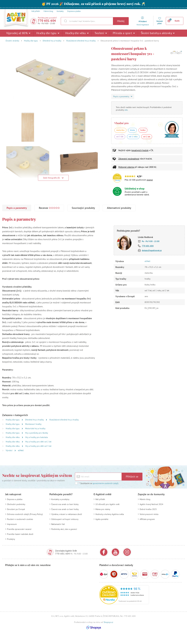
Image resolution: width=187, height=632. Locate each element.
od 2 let (146, 136)
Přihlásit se (132, 476)
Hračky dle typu (47, 33)
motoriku (120, 130)
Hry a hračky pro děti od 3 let (38, 446)
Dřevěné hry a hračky (52, 40)
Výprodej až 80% (18, 33)
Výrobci (9, 450)
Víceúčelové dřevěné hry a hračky (81, 40)
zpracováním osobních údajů (105, 483)
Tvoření (101, 33)
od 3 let (119, 136)
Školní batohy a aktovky (158, 33)
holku (143, 130)
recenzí (150, 180)
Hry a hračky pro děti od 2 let (38, 441)
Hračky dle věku (77, 33)
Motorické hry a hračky (35, 428)
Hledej (120, 21)
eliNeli (21, 450)
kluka (132, 130)
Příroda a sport (124, 33)
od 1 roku (133, 136)
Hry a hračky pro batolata (36, 437)
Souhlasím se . (99, 483)
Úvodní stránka (12, 40)
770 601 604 (47, 20)
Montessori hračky (33, 424)
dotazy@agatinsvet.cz (152, 250)
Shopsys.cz (108, 622)
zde (126, 110)
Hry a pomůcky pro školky (36, 433)
